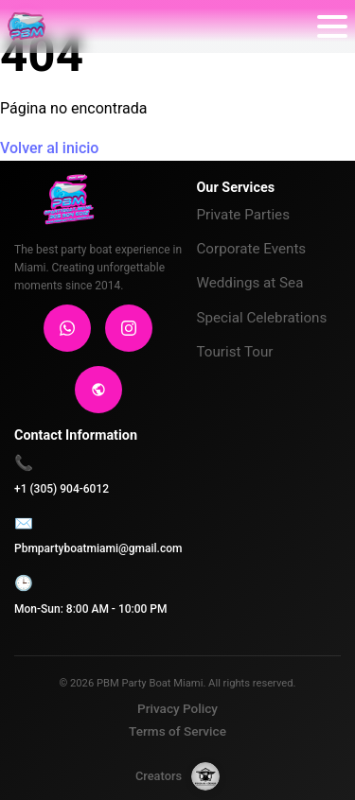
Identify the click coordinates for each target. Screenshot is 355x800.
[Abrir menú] (332, 26)
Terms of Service (177, 731)
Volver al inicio (49, 148)
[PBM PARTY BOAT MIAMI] (26, 26)
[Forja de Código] (205, 776)
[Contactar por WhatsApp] (328, 708)
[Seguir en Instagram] (328, 760)
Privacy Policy (177, 708)
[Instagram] (128, 328)
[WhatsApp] (67, 328)
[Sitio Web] (98, 389)
